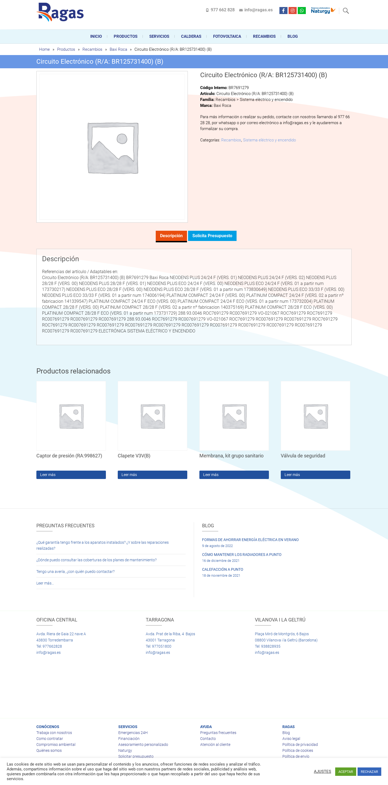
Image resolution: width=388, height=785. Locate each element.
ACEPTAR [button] (345, 772)
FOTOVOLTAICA (227, 36)
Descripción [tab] (171, 235)
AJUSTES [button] (322, 771)
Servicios (159, 36)
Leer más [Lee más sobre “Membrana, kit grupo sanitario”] (211, 475)
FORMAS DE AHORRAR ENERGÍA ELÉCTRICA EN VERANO (250, 540)
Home (44, 49)
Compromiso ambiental (55, 744)
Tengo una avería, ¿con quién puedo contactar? (75, 571)
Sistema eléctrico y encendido (269, 140)
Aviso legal (291, 738)
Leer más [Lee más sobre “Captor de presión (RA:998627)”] (48, 475)
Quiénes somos (49, 750)
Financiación (129, 738)
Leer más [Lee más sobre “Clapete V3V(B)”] (129, 475)
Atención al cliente (215, 744)
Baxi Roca (118, 49)
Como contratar (49, 738)
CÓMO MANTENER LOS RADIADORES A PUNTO (242, 554)
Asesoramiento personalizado (143, 744)
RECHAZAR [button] (369, 772)
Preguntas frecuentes (218, 732)
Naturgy (125, 750)
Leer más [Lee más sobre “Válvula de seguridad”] (292, 475)
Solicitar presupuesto (136, 756)
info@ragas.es (258, 9)
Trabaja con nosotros (54, 732)
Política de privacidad (300, 744)
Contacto (208, 738)
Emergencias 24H (133, 732)
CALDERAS (191, 36)
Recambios (264, 36)
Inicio (96, 36)
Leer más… (45, 583)
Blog (292, 36)
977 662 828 (223, 9)
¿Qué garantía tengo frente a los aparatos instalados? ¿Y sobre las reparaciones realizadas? (102, 545)
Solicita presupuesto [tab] (212, 235)
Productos (125, 36)
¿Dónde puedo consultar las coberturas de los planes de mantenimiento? (96, 560)
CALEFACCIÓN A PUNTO (222, 569)
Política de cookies (297, 750)
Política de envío (295, 756)
